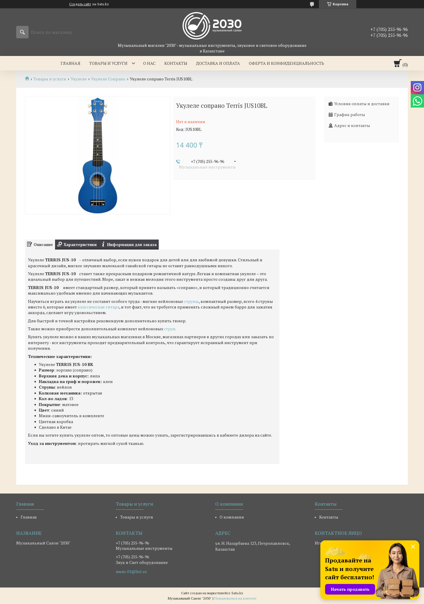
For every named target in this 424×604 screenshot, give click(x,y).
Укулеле (79, 79)
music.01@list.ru (131, 571)
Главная (70, 63)
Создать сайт (80, 4)
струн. (170, 328)
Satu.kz (237, 593)
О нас (149, 63)
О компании (232, 517)
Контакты (175, 63)
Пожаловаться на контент (235, 598)
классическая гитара (98, 307)
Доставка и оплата (218, 63)
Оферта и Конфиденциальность (286, 63)
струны (191, 301)
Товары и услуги (108, 63)
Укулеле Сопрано (108, 79)
